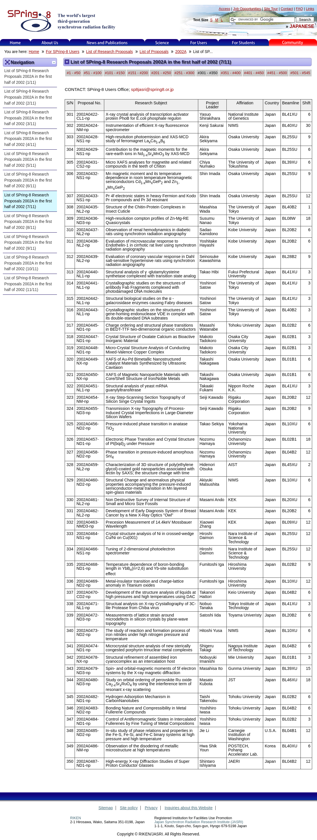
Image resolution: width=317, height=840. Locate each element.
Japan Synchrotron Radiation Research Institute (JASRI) (198, 822)
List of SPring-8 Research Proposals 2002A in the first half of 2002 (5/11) (28, 160)
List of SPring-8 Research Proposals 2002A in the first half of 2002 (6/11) (28, 180)
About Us (50, 42)
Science (162, 42)
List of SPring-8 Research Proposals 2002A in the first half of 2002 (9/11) (28, 243)
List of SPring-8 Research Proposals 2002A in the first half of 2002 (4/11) (28, 139)
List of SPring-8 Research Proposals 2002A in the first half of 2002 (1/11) (28, 77)
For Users (198, 42)
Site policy (129, 808)
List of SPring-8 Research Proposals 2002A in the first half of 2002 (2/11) (28, 97)
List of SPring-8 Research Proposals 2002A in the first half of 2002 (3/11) (28, 118)
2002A (180, 52)
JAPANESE (302, 26)
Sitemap (106, 808)
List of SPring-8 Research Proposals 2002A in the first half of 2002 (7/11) (28, 201)
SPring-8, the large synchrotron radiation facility (61, 20)
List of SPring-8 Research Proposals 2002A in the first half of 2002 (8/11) (28, 222)
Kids (293, 42)
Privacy (151, 808)
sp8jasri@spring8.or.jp (152, 89)
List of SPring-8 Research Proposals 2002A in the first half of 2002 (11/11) (28, 284)
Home (15, 42)
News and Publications (107, 42)
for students (243, 42)
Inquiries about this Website (188, 808)
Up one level (54, 62)
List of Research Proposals (109, 52)
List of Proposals (154, 52)
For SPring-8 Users (62, 52)
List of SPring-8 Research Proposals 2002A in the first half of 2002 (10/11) (28, 263)
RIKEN (75, 818)
